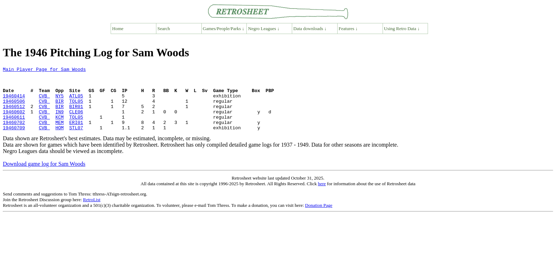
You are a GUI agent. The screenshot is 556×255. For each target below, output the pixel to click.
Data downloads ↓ (310, 28)
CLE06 (76, 121)
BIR (59, 108)
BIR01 (76, 115)
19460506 (14, 108)
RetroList (91, 212)
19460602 (14, 121)
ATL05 (76, 102)
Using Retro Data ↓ (402, 28)
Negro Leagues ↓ (264, 28)
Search (163, 28)
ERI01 (76, 134)
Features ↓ (348, 28)
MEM (59, 134)
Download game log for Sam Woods (44, 177)
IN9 (59, 121)
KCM (59, 127)
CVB (44, 102)
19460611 (14, 127)
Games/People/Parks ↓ (223, 28)
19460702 (14, 134)
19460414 (14, 102)
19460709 (14, 140)
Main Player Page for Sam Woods (44, 70)
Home (117, 28)
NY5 (59, 102)
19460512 (14, 115)
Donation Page (318, 218)
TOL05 (76, 108)
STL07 (76, 140)
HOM (59, 140)
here (322, 196)
